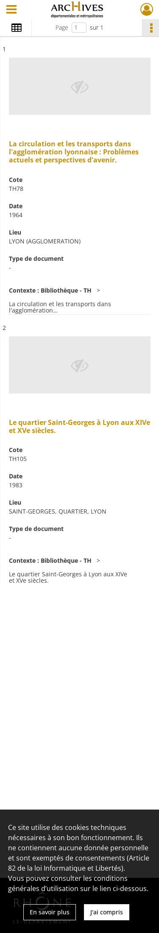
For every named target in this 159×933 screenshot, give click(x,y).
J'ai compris (106, 912)
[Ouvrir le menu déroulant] (11, 10)
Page (62, 27)
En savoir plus (50, 912)
